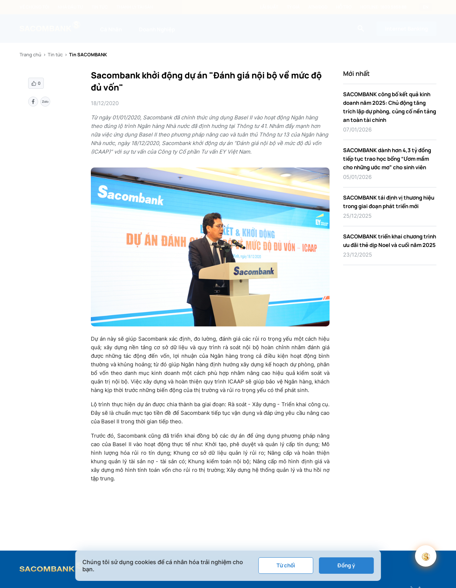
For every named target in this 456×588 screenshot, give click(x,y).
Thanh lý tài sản (134, 7)
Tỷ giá (293, 7)
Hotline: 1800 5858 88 (383, 7)
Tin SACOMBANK (88, 54)
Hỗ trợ (344, 7)
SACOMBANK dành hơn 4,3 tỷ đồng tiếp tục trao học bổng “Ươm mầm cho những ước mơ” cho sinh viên (387, 158)
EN (426, 7)
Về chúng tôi (34, 7)
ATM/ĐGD (317, 7)
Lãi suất (269, 7)
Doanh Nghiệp (157, 29)
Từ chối (285, 565)
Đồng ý (346, 565)
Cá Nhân (111, 29)
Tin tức (100, 7)
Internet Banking (406, 28)
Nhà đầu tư (70, 7)
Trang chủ (30, 54)
